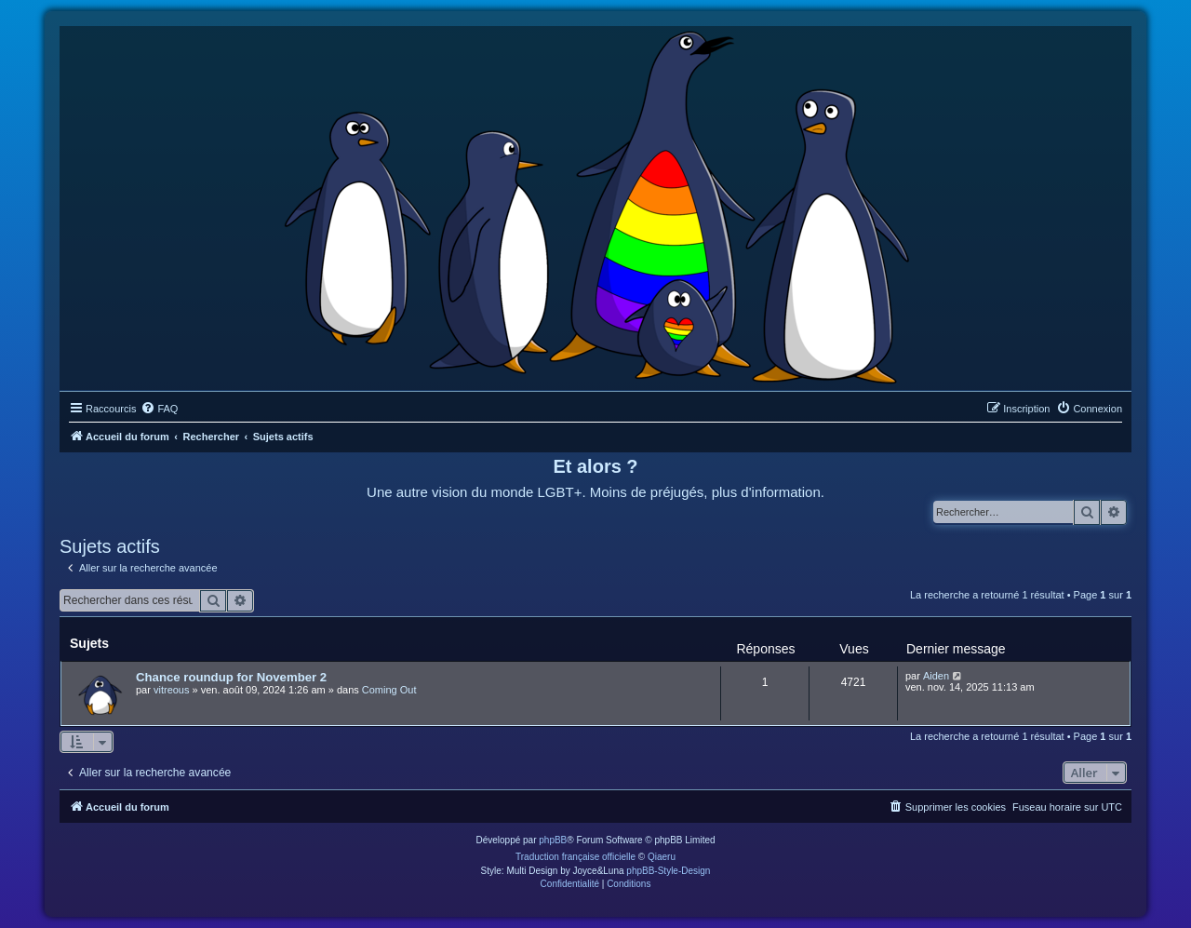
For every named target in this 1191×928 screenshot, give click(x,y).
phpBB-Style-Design (668, 871)
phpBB (553, 840)
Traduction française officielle (575, 857)
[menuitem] (159, 408)
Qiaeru (662, 857)
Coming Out (389, 689)
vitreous (172, 689)
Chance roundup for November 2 (231, 677)
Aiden (936, 675)
